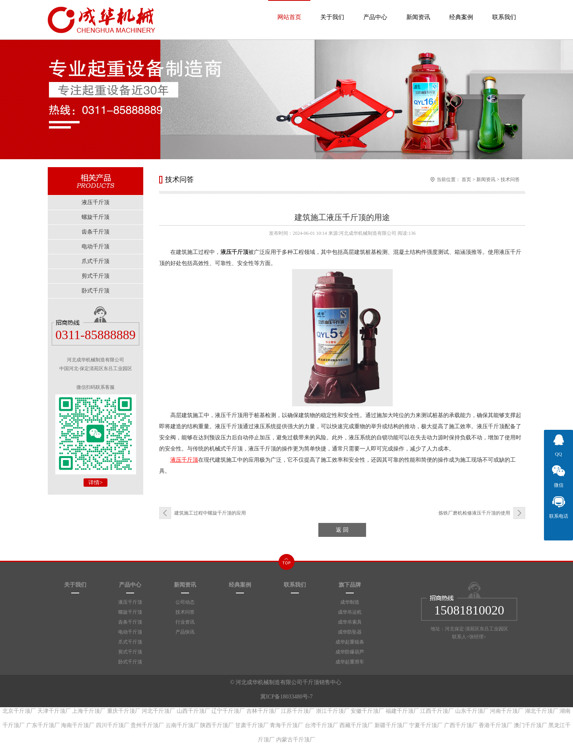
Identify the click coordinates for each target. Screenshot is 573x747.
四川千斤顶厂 (112, 725)
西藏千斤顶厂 (356, 725)
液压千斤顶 (130, 602)
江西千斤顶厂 (437, 711)
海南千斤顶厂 (77, 725)
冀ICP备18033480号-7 (286, 697)
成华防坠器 (350, 632)
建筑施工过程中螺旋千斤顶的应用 (210, 513)
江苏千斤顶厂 (297, 711)
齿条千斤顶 (130, 622)
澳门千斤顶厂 (530, 725)
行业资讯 (185, 622)
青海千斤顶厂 (286, 725)
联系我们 (504, 10)
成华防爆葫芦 (349, 652)
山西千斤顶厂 (193, 711)
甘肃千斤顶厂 (252, 725)
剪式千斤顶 (130, 652)
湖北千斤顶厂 (541, 711)
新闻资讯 (418, 10)
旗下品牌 (350, 584)
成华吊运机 (350, 612)
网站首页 (289, 10)
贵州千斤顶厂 (147, 725)
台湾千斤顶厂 (321, 725)
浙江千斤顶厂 (332, 711)
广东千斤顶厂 (43, 725)
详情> (95, 483)
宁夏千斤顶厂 (425, 725)
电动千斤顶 (130, 632)
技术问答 (510, 179)
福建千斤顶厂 (402, 711)
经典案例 (461, 10)
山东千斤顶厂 (472, 711)
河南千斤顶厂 (506, 711)
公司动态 (185, 602)
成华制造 (349, 602)
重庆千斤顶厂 (123, 711)
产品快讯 (185, 632)
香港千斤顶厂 (495, 725)
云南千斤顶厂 (182, 725)
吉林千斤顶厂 (263, 711)
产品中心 (375, 10)
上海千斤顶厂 (88, 711)
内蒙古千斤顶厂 (295, 740)
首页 (466, 179)
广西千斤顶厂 (460, 725)
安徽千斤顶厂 (367, 711)
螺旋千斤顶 (130, 612)
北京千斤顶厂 (19, 711)
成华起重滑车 (349, 662)
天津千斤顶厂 (54, 711)
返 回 (342, 530)
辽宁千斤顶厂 (228, 711)
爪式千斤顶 (130, 642)
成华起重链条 (349, 642)
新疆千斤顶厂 (391, 725)
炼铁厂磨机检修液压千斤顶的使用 (474, 513)
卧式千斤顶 (130, 662)
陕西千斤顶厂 (217, 725)
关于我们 (332, 10)
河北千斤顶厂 (158, 711)
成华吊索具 (350, 622)
